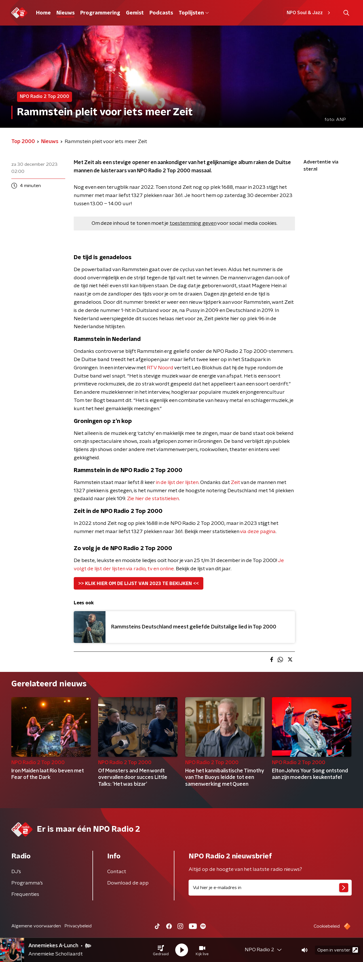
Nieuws (65, 13)
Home (43, 13)
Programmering (100, 13)
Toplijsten (194, 13)
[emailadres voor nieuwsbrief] (270, 888)
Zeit (235, 482)
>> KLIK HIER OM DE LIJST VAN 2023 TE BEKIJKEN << (138, 583)
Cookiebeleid (327, 926)
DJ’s (16, 871)
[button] (161, 950)
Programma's (27, 883)
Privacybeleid (78, 926)
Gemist (135, 13)
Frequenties (25, 894)
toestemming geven (193, 223)
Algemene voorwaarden (36, 926)
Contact (116, 871)
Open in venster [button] (337, 950)
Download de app (128, 883)
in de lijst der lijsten (177, 482)
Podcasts (161, 13)
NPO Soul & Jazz (309, 13)
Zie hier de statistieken (153, 498)
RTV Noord (160, 367)
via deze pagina (258, 531)
